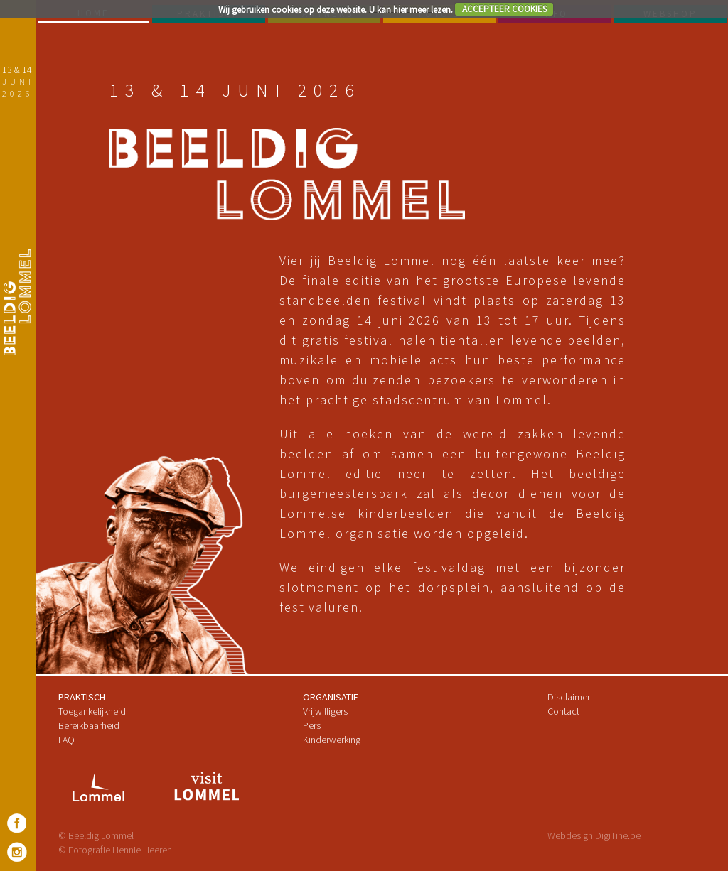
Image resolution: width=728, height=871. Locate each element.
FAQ (66, 739)
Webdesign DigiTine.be (594, 835)
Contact (563, 711)
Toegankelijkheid (92, 711)
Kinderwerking (331, 739)
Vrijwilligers (325, 711)
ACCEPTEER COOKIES (504, 9)
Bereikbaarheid (88, 725)
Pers (312, 725)
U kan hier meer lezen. (411, 9)
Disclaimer (568, 697)
